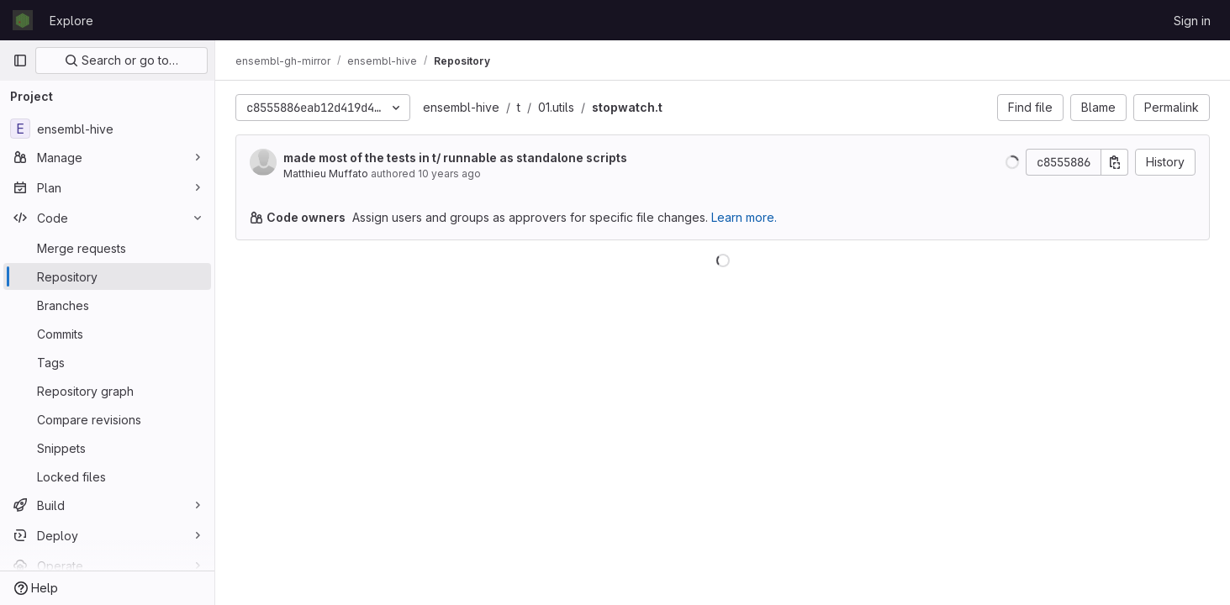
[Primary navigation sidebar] (20, 60)
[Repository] (107, 276)
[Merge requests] (107, 247)
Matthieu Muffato (325, 173)
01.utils (556, 107)
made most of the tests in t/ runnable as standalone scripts (455, 157)
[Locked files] (107, 476)
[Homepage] (22, 20)
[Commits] (107, 333)
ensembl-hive (461, 107)
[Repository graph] (107, 390)
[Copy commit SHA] (1114, 162)
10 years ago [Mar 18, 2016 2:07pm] (449, 173)
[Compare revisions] (107, 419)
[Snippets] (107, 447)
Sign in (1192, 20)
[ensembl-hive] (107, 128)
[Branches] (107, 305)
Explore (71, 20)
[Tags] (107, 362)
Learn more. (744, 217)
